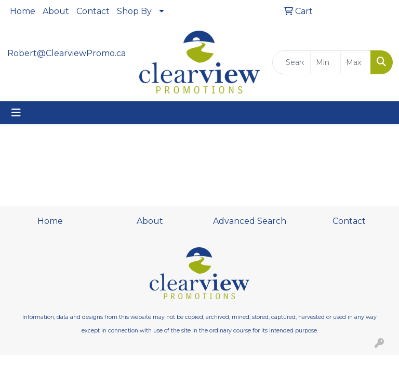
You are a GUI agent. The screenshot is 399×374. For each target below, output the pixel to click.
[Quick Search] (291, 62)
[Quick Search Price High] (355, 62)
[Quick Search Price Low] (325, 62)
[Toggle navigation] (16, 112)
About (56, 11)
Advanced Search (249, 221)
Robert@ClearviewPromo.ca (66, 53)
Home (22, 11)
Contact (93, 11)
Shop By (134, 11)
